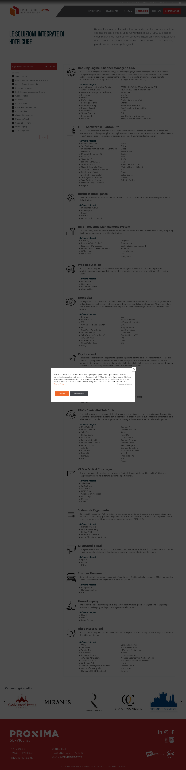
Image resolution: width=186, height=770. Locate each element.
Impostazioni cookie (124, 384)
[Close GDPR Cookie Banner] (134, 369)
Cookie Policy (59, 384)
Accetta (62, 394)
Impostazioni (79, 394)
